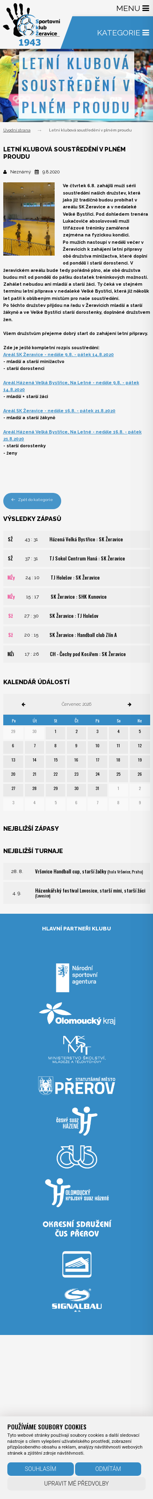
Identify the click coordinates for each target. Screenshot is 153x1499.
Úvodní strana (17, 130)
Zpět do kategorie (32, 499)
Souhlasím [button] (40, 1469)
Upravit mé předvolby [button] (76, 1483)
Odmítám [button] (108, 1469)
